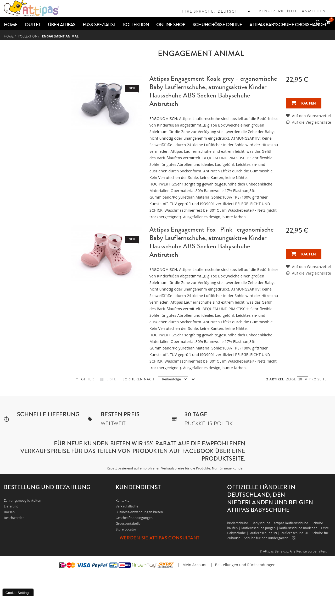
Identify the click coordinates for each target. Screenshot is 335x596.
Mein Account (194, 564)
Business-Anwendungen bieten (139, 512)
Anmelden (314, 11)
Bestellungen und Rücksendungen (245, 564)
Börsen (9, 512)
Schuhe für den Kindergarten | (268, 538)
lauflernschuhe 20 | (296, 533)
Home (9, 36)
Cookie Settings (18, 593)
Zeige (291, 379)
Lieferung (11, 506)
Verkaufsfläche (127, 506)
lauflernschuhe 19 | (265, 533)
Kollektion (27, 36)
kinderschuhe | (239, 523)
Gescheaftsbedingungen (134, 518)
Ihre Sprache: (198, 11)
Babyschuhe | (263, 523)
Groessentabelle (128, 523)
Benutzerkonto (278, 11)
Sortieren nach (138, 379)
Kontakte (123, 500)
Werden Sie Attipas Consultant (160, 538)
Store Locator (126, 529)
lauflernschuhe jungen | (260, 528)
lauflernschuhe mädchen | (300, 528)
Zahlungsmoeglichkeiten (22, 500)
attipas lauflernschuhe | (293, 523)
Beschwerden (14, 518)
